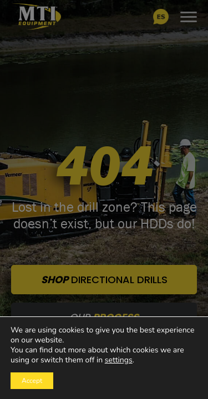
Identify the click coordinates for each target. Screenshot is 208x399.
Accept (32, 380)
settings (119, 360)
